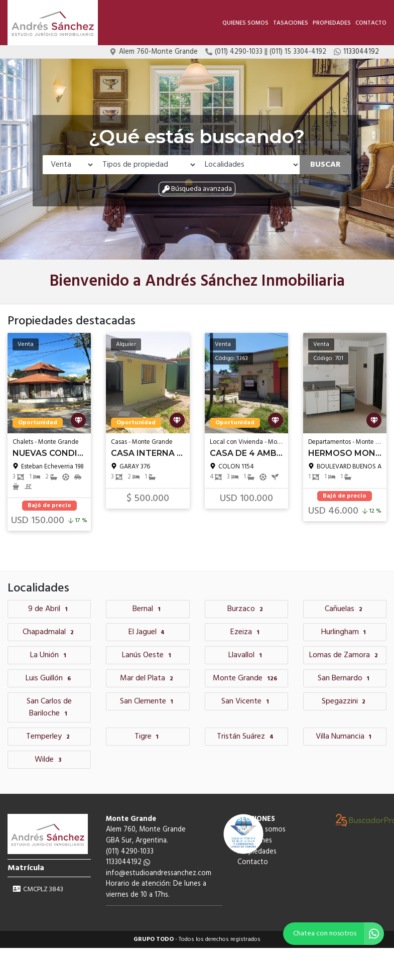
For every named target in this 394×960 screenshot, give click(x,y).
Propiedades (332, 23)
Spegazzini (345, 701)
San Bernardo (345, 678)
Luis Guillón (49, 678)
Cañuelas (345, 609)
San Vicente (246, 701)
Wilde (49, 759)
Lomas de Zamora (344, 655)
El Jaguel (148, 632)
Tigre (148, 736)
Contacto (370, 23)
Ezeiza (246, 632)
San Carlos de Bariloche (49, 707)
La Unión (49, 655)
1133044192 (128, 862)
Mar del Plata (148, 678)
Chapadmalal (49, 632)
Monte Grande (246, 678)
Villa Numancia (345, 736)
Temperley (49, 736)
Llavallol (246, 655)
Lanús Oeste (148, 655)
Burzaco (246, 609)
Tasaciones (290, 23)
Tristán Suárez (246, 736)
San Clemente (148, 701)
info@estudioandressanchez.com (158, 873)
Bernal (148, 609)
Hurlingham (345, 632)
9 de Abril (49, 609)
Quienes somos (245, 23)
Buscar (325, 164)
